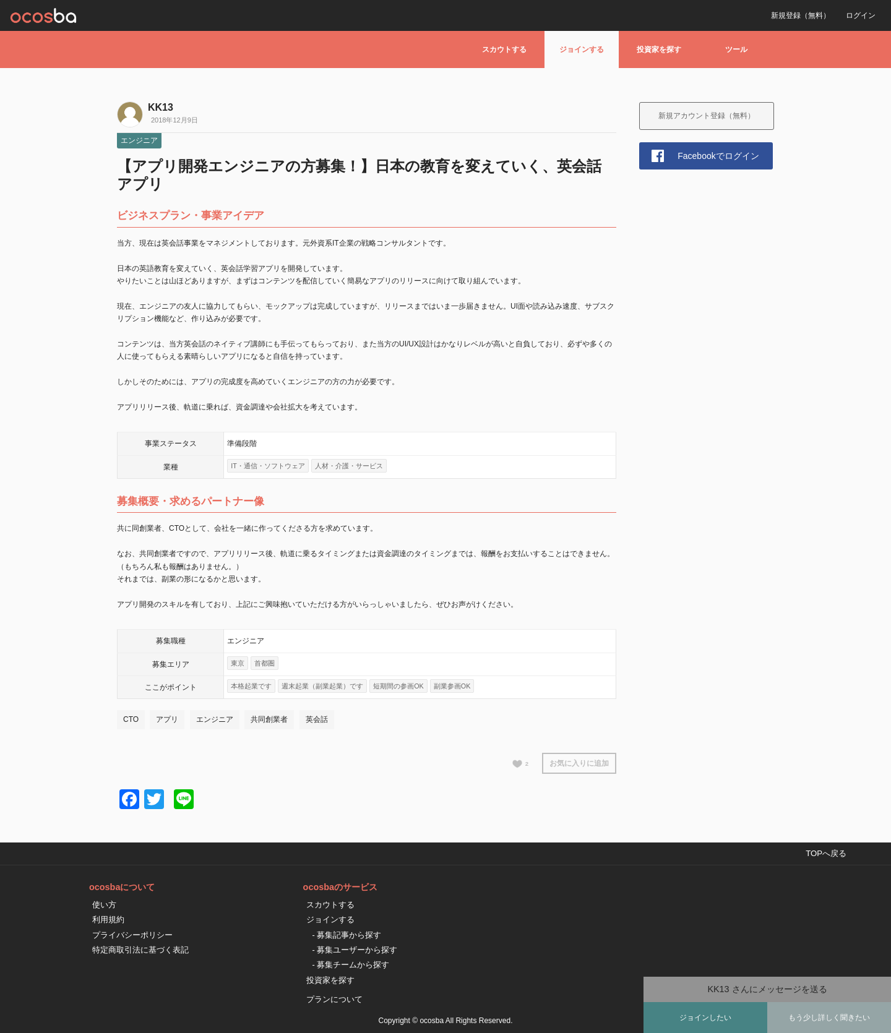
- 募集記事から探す (347, 935)
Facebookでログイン (718, 156)
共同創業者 (269, 719)
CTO (131, 719)
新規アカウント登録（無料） (706, 115)
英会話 (317, 719)
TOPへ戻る (826, 853)
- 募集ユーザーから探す (355, 949)
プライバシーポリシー (132, 935)
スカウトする (504, 49)
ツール (736, 49)
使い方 (104, 904)
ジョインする (581, 49)
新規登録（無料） (800, 15)
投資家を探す (659, 49)
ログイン (861, 15)
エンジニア (139, 140)
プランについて (334, 999)
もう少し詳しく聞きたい (829, 1017)
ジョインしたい (705, 1017)
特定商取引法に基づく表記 (140, 949)
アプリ (167, 719)
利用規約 (108, 919)
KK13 (160, 107)
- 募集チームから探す (351, 964)
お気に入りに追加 (579, 763)
